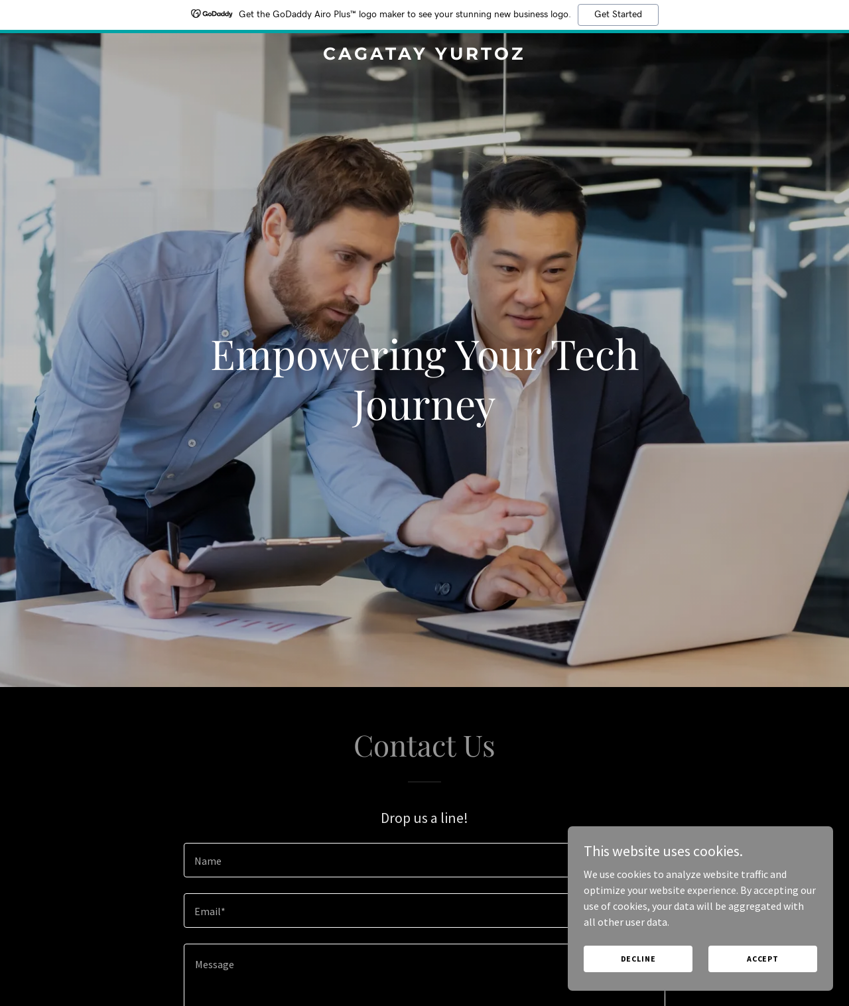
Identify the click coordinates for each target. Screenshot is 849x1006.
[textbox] (424, 860)
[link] (425, 55)
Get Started (618, 14)
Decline (638, 959)
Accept (763, 959)
